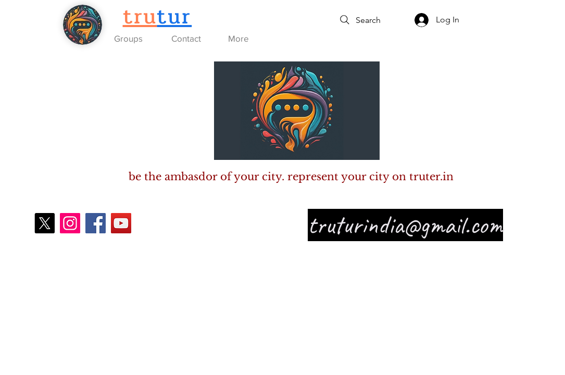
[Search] (359, 20)
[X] (44, 223)
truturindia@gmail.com (405, 225)
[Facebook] (95, 223)
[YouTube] (121, 223)
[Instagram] (70, 223)
